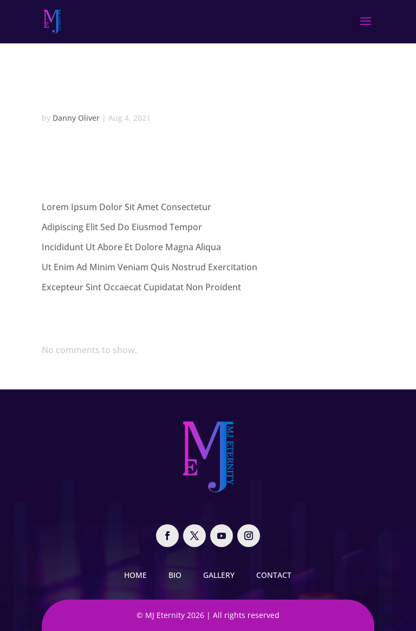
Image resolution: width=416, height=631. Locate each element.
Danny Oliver (76, 118)
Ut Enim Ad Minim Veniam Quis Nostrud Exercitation (149, 267)
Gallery (219, 575)
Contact (273, 575)
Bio (174, 575)
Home (135, 575)
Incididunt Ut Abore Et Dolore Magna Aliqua (131, 247)
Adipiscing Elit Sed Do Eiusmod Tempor (122, 227)
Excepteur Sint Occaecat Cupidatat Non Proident (141, 287)
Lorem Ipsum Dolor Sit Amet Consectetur (126, 207)
